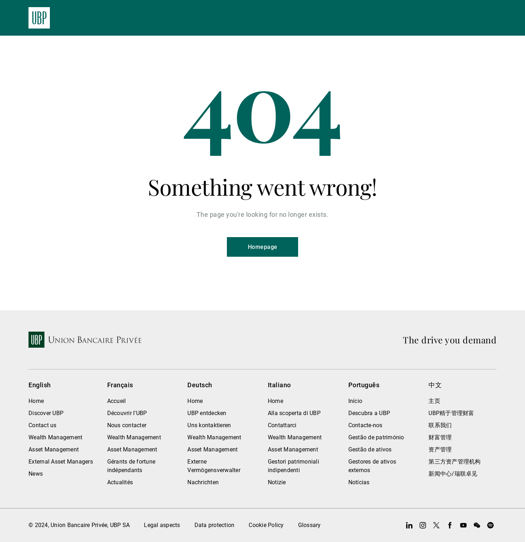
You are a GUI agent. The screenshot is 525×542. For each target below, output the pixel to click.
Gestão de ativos (370, 449)
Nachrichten (203, 482)
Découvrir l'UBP (127, 413)
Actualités (120, 482)
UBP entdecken (206, 413)
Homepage (262, 247)
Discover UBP (45, 413)
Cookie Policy (266, 525)
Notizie (277, 482)
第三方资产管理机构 (454, 461)
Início (355, 401)
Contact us (42, 425)
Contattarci (282, 425)
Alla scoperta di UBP (294, 413)
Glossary (309, 525)
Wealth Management (55, 437)
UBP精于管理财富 (451, 413)
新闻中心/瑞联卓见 (452, 473)
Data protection (214, 525)
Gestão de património (376, 437)
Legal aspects (162, 525)
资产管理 (440, 449)
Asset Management (53, 449)
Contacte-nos (365, 425)
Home (36, 401)
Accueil (116, 401)
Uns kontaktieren (209, 425)
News (35, 473)
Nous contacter (127, 425)
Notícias (359, 482)
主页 (434, 401)
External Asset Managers (60, 461)
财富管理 (440, 437)
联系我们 (440, 425)
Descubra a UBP (369, 413)
